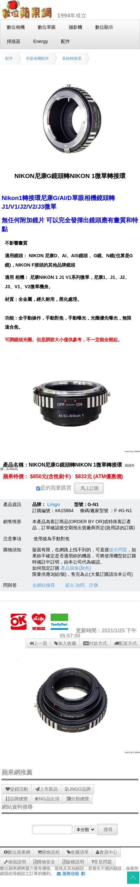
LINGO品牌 (78, 789)
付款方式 (95, 643)
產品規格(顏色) (76, 568)
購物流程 (48, 852)
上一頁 (38, 643)
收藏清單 (78, 852)
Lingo (53, 504)
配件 (9, 58)
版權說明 (73, 861)
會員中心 (106, 852)
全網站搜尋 (43, 585)
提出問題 (118, 549)
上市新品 (46, 789)
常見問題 (101, 861)
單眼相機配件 (37, 58)
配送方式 (125, 643)
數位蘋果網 (17, 852)
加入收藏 (65, 643)
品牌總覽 (16, 798)
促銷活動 (16, 789)
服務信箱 (68, 873)
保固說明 (15, 861)
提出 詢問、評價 (81, 585)
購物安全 (44, 861)
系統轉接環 (71, 58)
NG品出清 (47, 798)
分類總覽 (77, 798)
